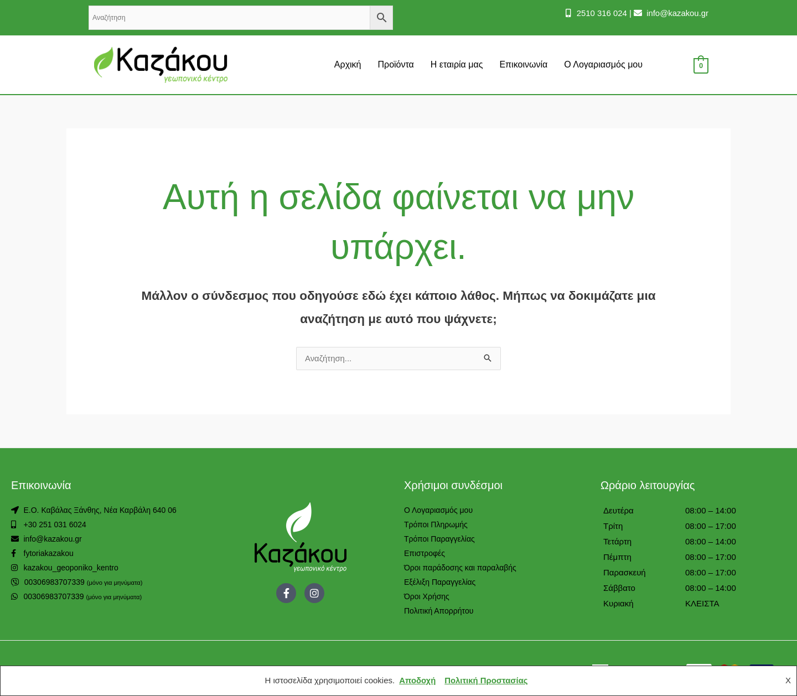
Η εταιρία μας (457, 64)
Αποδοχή (417, 680)
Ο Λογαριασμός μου (603, 64)
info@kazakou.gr (676, 13)
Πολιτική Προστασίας (486, 680)
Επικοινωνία (523, 64)
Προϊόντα (395, 64)
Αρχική (347, 64)
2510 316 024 (600, 13)
